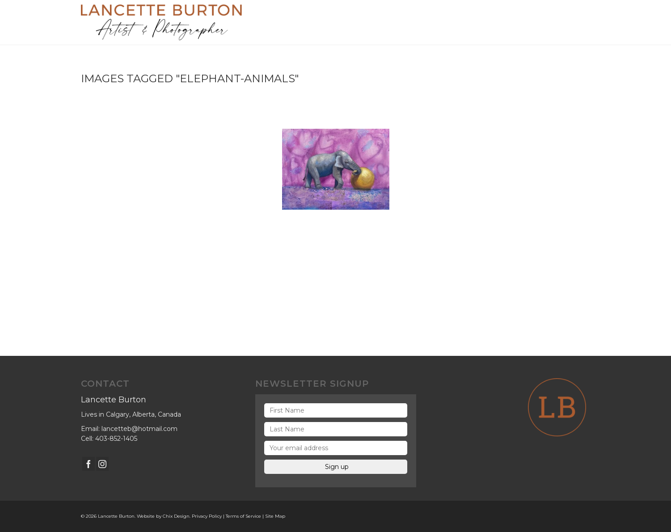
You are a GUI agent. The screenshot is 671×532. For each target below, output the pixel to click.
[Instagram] (102, 464)
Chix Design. (176, 516)
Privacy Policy (207, 516)
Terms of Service (243, 516)
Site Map (275, 516)
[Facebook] (88, 464)
